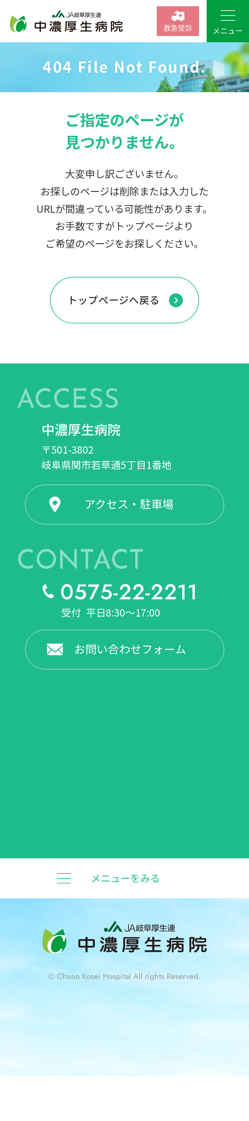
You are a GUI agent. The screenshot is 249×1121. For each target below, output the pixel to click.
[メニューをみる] (124, 878)
